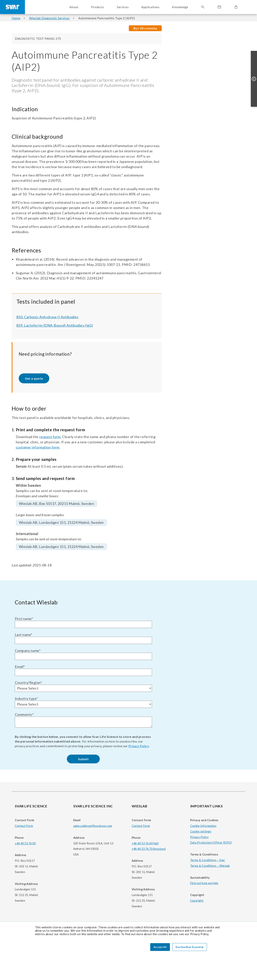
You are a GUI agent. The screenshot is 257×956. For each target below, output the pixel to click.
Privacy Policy (138, 746)
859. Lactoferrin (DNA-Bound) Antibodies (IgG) (54, 325)
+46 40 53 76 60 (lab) (145, 843)
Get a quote (34, 378)
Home (16, 18)
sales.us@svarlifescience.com (92, 825)
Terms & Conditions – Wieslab (210, 865)
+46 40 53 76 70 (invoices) (149, 848)
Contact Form (24, 825)
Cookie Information (203, 825)
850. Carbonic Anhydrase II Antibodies (47, 317)
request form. (50, 437)
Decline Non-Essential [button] (189, 947)
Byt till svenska (145, 28)
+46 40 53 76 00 (25, 843)
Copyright (197, 900)
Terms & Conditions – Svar (207, 860)
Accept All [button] (160, 947)
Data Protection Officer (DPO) (211, 842)
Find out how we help (204, 883)
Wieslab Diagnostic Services (49, 18)
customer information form (38, 447)
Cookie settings (200, 831)
